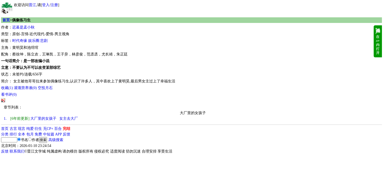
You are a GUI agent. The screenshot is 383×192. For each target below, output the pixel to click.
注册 (54, 5)
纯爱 (30, 129)
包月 (30, 134)
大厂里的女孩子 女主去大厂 (41, 119)
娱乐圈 (33, 41)
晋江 (32, 5)
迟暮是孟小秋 (23, 27)
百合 (58, 129)
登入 (45, 5)
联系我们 (17, 151)
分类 (5, 134)
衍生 (38, 129)
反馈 (66, 134)
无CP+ (48, 129)
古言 (13, 129)
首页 (6, 20)
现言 (21, 129)
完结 (66, 129)
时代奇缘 (19, 41)
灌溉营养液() (25, 88)
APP (58, 134)
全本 (21, 134)
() (7, 88)
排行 (13, 134)
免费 (38, 134)
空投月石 (45, 88)
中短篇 (48, 134)
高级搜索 (55, 140)
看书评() (8, 95)
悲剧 (44, 41)
